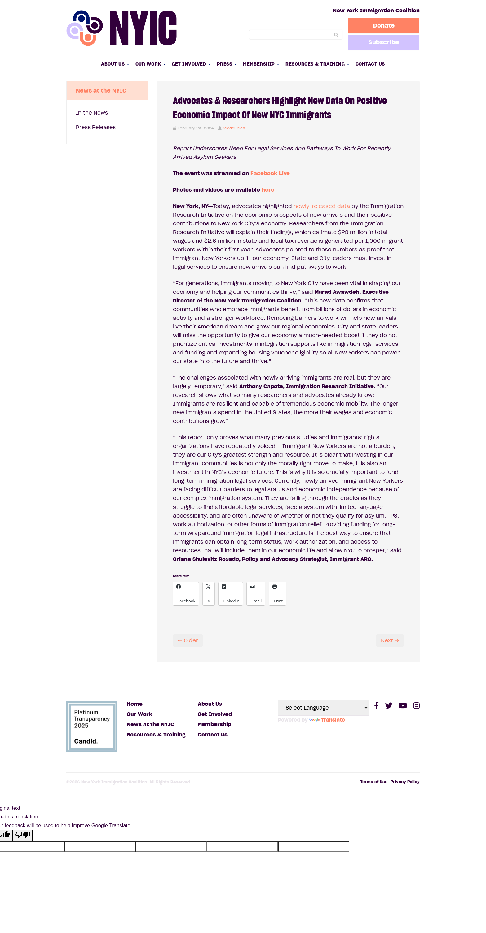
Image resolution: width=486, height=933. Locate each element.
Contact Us (370, 64)
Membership (261, 64)
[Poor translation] (23, 835)
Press (227, 64)
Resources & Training (317, 64)
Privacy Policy (405, 781)
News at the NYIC (150, 724)
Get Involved (191, 64)
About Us (115, 64)
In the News (92, 113)
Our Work (150, 64)
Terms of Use (373, 781)
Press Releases (96, 127)
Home (135, 704)
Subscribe (384, 42)
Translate (327, 720)
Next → (390, 640)
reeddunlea (234, 128)
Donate (384, 25)
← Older (188, 640)
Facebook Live (270, 173)
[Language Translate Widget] (323, 708)
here (268, 189)
